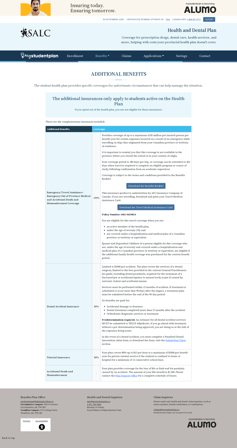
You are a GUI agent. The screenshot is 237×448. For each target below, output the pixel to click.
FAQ (168, 19)
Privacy (27, 421)
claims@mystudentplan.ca (166, 409)
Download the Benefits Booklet (146, 186)
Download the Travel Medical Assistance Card (145, 207)
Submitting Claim (176, 340)
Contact (204, 56)
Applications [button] (152, 56)
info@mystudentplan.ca (98, 401)
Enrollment (75, 56)
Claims (126, 56)
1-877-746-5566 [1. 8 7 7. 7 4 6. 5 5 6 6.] (94, 404)
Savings (181, 56)
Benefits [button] (101, 56)
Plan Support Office (126, 375)
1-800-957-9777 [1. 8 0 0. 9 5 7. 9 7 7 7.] (194, 19)
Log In (209, 19)
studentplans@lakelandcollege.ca (37, 401)
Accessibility (42, 425)
